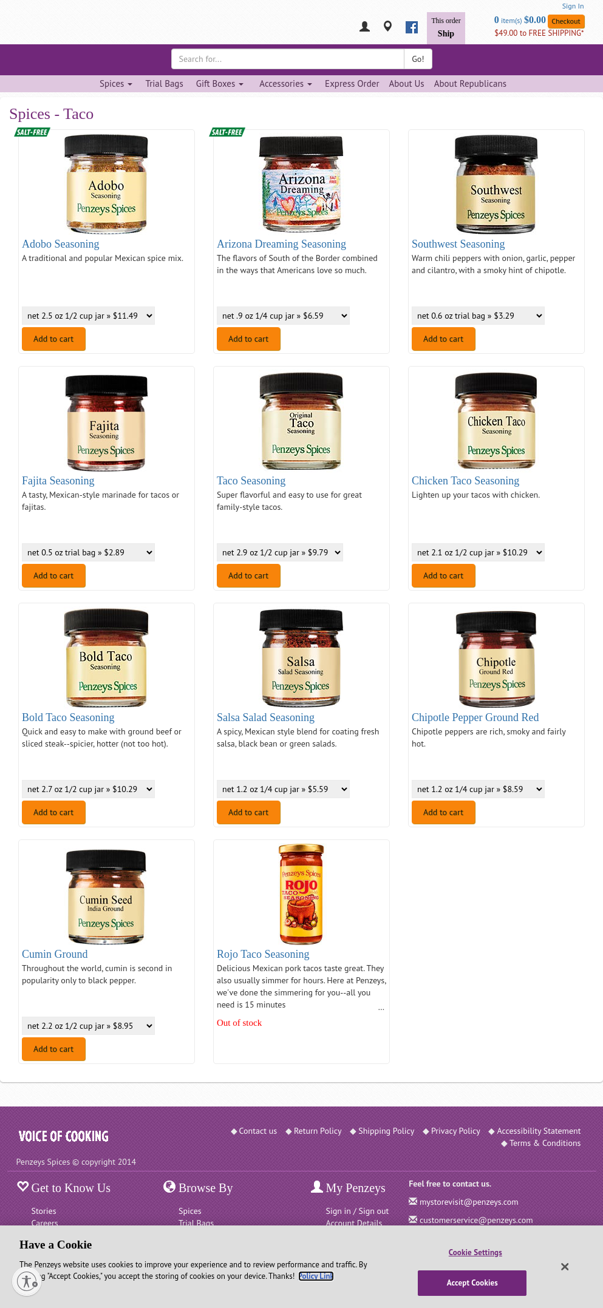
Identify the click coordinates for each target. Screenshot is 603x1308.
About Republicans (470, 83)
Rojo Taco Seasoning (263, 954)
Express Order (352, 83)
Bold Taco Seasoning (68, 717)
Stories (44, 1210)
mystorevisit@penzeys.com (469, 1201)
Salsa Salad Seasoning (266, 717)
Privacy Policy (455, 1130)
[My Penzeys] (364, 27)
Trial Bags (164, 83)
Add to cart (53, 338)
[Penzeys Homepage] (16, 27)
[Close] (564, 1266)
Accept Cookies (472, 1283)
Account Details (354, 1223)
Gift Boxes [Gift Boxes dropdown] (220, 83)
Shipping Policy (386, 1130)
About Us (406, 83)
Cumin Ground (55, 954)
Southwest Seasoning (458, 244)
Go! (418, 58)
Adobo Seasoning (61, 244)
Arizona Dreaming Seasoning (281, 244)
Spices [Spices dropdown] (116, 83)
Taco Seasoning (251, 481)
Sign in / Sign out (357, 1210)
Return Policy (318, 1130)
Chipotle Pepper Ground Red (475, 717)
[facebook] (412, 27)
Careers (45, 1223)
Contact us (258, 1130)
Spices (190, 1210)
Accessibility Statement (539, 1130)
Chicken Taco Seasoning (465, 481)
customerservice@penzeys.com (476, 1220)
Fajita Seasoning (58, 481)
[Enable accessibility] (26, 1281)
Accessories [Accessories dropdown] (285, 83)
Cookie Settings (475, 1252)
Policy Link (316, 1276)
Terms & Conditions (545, 1142)
